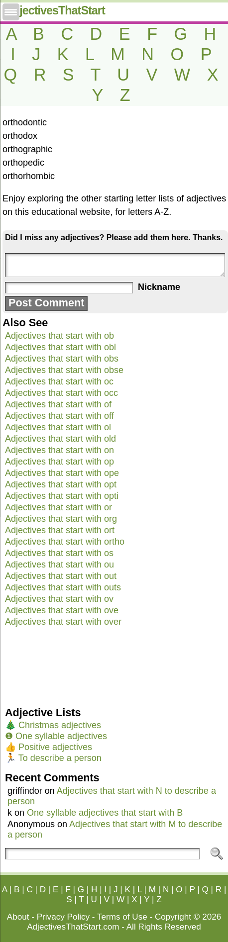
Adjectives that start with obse (64, 370)
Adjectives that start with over (63, 622)
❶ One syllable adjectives (56, 736)
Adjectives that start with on (59, 450)
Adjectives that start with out (60, 576)
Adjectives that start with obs (61, 359)
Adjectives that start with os (59, 553)
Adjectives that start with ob (59, 336)
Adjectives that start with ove (61, 610)
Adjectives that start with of (58, 404)
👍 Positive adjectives (48, 747)
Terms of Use (122, 917)
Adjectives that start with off (59, 416)
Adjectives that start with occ (61, 393)
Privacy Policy (63, 917)
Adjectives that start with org (61, 519)
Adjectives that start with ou (59, 564)
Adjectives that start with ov (59, 599)
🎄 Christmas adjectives (53, 725)
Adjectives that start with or (58, 507)
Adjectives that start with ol (58, 427)
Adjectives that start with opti (61, 496)
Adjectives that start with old (60, 439)
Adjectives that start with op (59, 462)
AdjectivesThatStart (55, 10)
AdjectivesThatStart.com (73, 927)
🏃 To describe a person (53, 758)
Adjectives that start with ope (62, 473)
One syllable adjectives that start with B (105, 813)
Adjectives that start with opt (60, 484)
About (18, 917)
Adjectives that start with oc (59, 381)
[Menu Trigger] (10, 11)
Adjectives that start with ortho (64, 542)
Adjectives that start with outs (63, 587)
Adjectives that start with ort (59, 530)
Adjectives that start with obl (60, 347)
